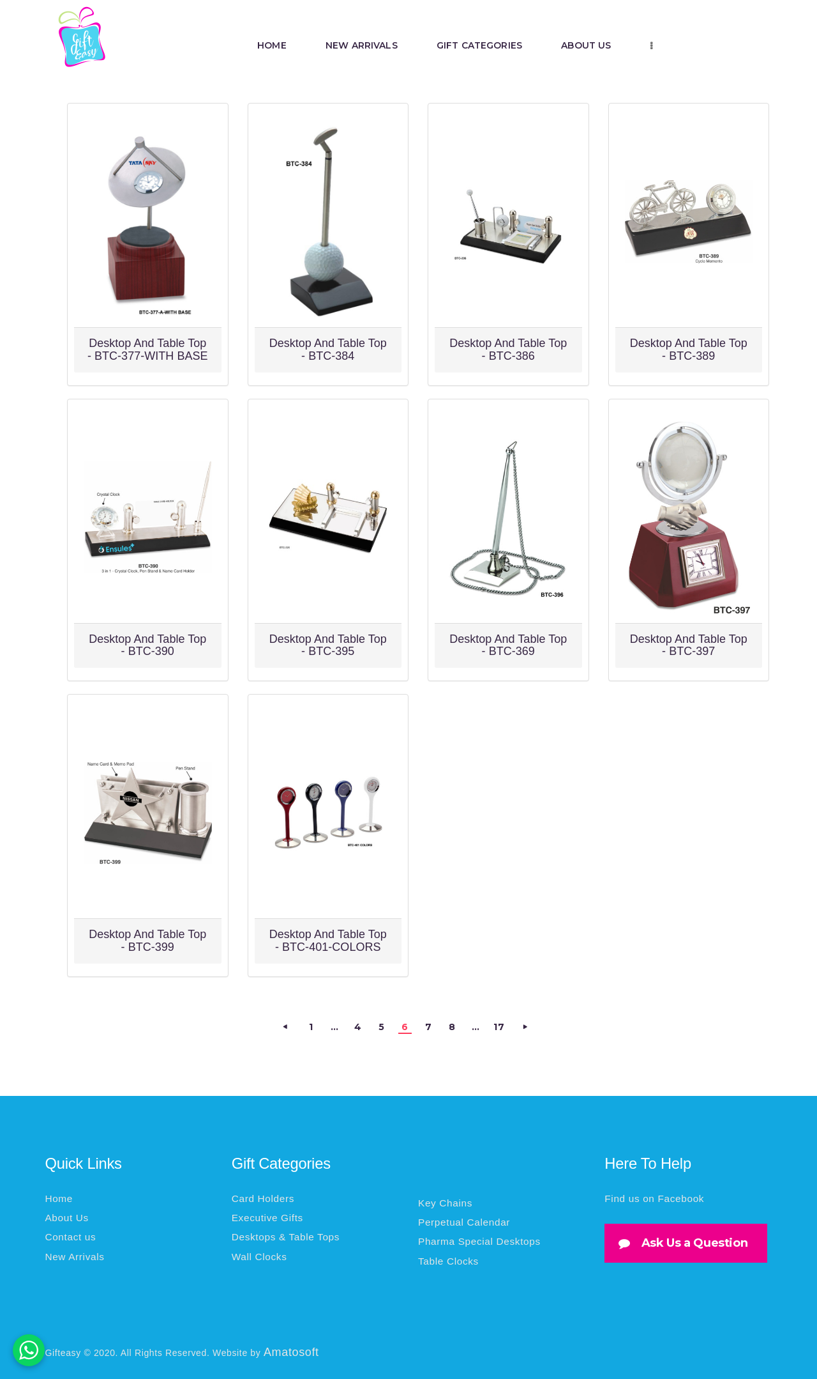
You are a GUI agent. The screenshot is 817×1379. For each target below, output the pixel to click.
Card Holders (263, 1198)
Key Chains (445, 1203)
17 (499, 1026)
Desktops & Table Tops (286, 1236)
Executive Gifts (267, 1217)
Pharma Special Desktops (479, 1241)
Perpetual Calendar (464, 1222)
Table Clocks (448, 1261)
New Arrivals (74, 1256)
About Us (66, 1217)
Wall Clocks (259, 1256)
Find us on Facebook (654, 1198)
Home (59, 1198)
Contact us (70, 1236)
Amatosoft (291, 1352)
